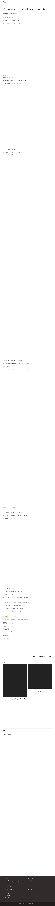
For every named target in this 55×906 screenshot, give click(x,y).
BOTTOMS (4, 727)
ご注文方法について (8, 892)
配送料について (8, 895)
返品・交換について (8, 897)
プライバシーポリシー (23, 903)
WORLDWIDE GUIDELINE (34, 892)
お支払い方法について (9, 893)
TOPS (4, 724)
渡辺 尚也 (6, 13)
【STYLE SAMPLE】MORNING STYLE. (40, 689)
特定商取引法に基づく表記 (32, 903)
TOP (18, 903)
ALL (3, 717)
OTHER (4, 730)
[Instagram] (30, 881)
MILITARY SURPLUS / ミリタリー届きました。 (15, 698)
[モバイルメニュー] (51, 2)
